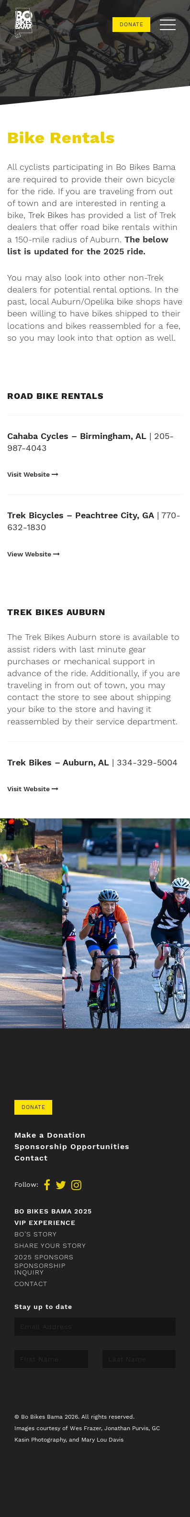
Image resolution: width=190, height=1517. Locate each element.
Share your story (50, 1245)
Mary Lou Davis (102, 1439)
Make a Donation (50, 1135)
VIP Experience (45, 1222)
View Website (33, 554)
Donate (132, 24)
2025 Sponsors (44, 1257)
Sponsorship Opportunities (72, 1147)
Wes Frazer (85, 1428)
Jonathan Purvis (126, 1428)
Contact (31, 1158)
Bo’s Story (35, 1234)
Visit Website (32, 474)
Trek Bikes (48, 215)
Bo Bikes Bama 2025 (53, 1211)
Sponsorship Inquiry (40, 1269)
